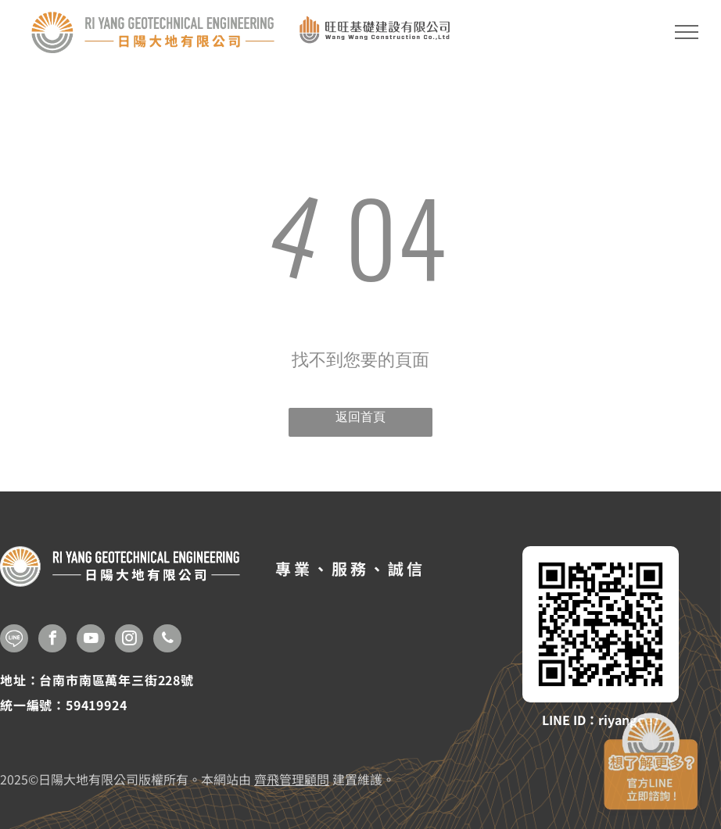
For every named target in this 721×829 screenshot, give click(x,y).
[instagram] (129, 640)
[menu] (686, 32)
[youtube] (91, 640)
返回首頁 (360, 417)
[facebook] (52, 640)
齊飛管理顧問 (291, 779)
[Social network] (14, 640)
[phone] (167, 640)
